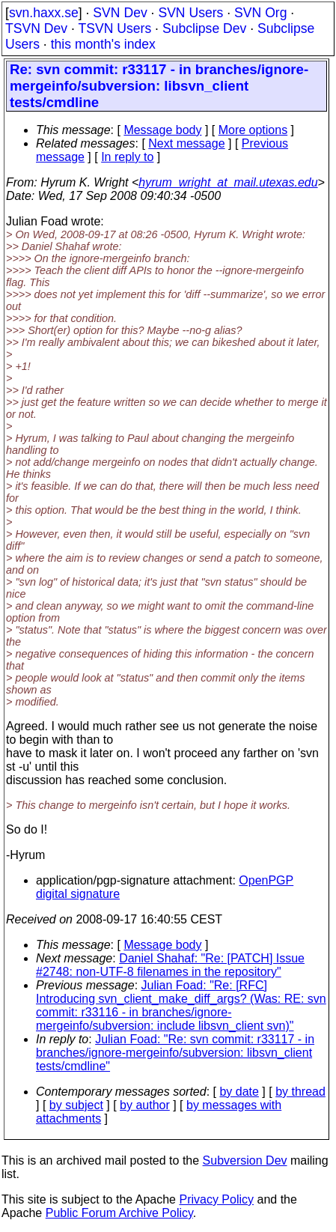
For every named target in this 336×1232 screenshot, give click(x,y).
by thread (300, 1091)
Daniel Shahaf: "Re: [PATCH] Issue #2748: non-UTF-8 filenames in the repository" (170, 965)
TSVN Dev (36, 28)
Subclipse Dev (204, 28)
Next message (186, 143)
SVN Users (190, 12)
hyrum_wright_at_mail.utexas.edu (227, 182)
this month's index (103, 44)
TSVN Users (114, 28)
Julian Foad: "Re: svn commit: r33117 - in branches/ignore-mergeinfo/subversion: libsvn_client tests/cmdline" (175, 1052)
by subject (76, 1105)
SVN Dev (120, 12)
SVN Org (260, 12)
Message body (162, 130)
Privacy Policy (216, 1199)
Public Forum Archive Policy (119, 1213)
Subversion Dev (245, 1160)
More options (253, 130)
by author (145, 1105)
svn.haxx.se (44, 12)
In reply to (127, 157)
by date (238, 1091)
